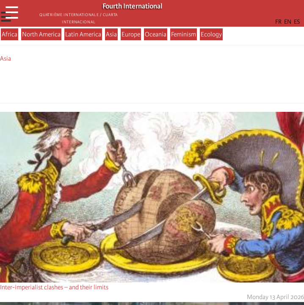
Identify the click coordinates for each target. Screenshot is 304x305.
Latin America (83, 34)
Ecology (211, 34)
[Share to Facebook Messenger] (152, 81)
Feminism (183, 34)
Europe (131, 34)
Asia (111, 34)
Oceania (155, 34)
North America (41, 34)
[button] (175, 81)
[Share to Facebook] (128, 81)
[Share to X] (140, 81)
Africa (9, 34)
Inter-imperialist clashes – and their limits (54, 287)
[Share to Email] (164, 81)
